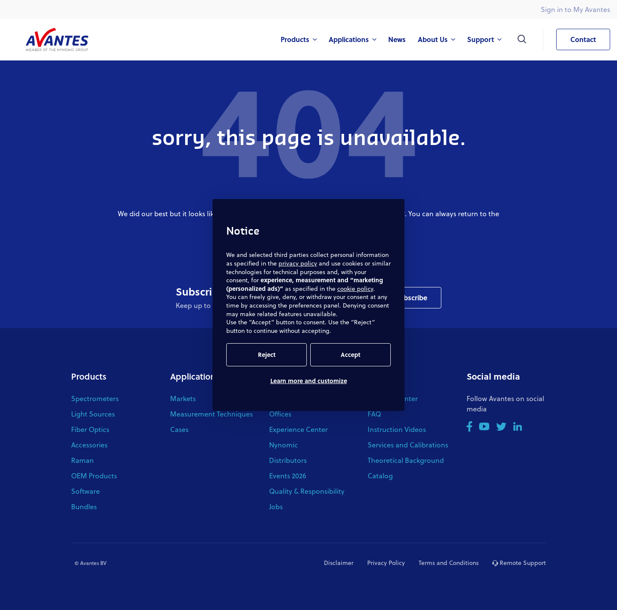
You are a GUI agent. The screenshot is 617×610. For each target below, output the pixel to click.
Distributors (288, 460)
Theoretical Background (406, 460)
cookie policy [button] (355, 288)
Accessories (89, 445)
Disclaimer (338, 562)
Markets (183, 398)
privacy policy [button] (298, 263)
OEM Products (94, 475)
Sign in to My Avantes (575, 9)
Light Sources (93, 414)
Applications (194, 376)
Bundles (84, 506)
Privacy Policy (386, 562)
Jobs (276, 506)
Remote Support (519, 562)
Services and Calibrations (408, 445)
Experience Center (298, 429)
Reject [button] (267, 354)
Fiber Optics (90, 429)
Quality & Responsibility (306, 491)
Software (85, 491)
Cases (179, 429)
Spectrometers (95, 398)
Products (88, 376)
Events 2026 (287, 475)
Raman (82, 460)
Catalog (380, 475)
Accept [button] (350, 354)
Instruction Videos (397, 429)
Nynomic (283, 445)
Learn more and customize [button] (308, 380)
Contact (576, 39)
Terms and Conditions (449, 562)
